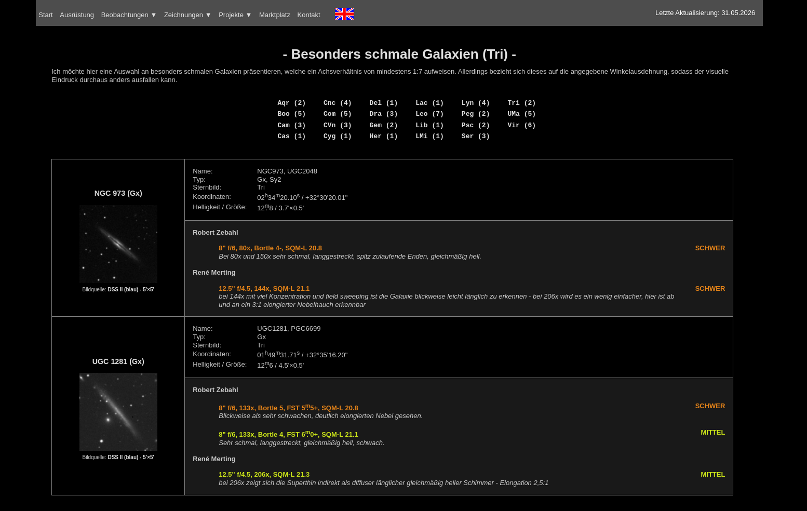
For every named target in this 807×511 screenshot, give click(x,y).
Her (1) (384, 136)
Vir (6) (521, 125)
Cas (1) (291, 136)
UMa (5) (521, 113)
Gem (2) (384, 125)
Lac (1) (429, 102)
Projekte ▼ (235, 15)
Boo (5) (291, 113)
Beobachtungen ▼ (129, 15)
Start (45, 15)
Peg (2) (476, 113)
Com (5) (338, 113)
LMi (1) (429, 136)
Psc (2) (476, 125)
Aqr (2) (291, 102)
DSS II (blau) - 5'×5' (130, 289)
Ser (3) (476, 136)
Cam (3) (291, 125)
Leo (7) (429, 113)
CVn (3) (338, 125)
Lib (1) (429, 125)
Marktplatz (274, 15)
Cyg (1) (338, 136)
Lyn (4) (476, 102)
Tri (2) (521, 102)
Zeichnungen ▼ (188, 15)
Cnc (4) (338, 102)
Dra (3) (384, 113)
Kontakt (309, 15)
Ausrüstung (77, 15)
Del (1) (384, 102)
